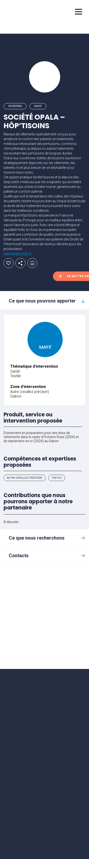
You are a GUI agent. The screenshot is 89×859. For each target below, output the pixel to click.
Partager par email (20, 263)
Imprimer (32, 263)
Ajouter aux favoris (9, 263)
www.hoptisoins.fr (18, 253)
